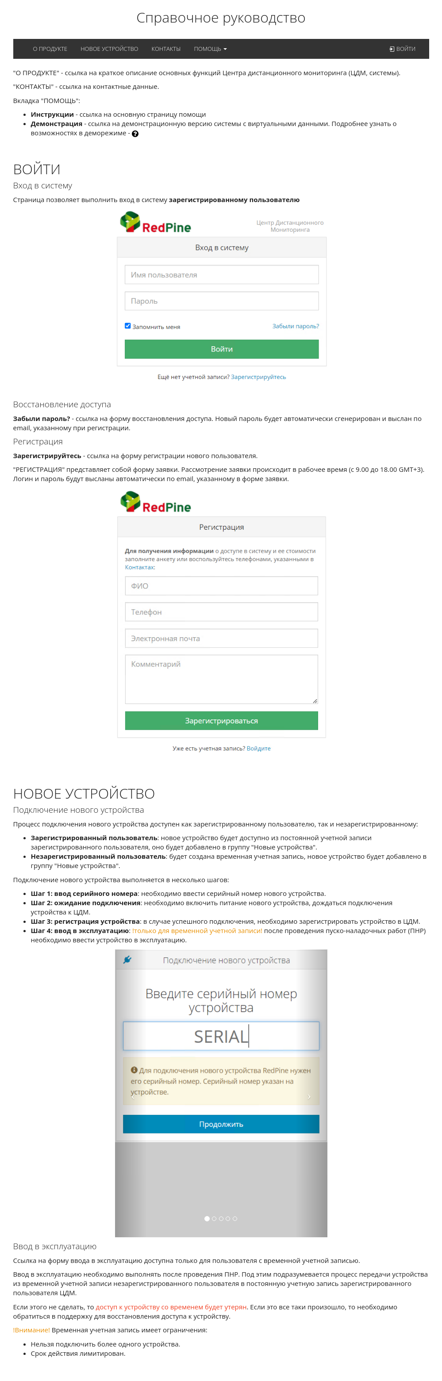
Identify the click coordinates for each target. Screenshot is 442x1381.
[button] (131, 1093)
